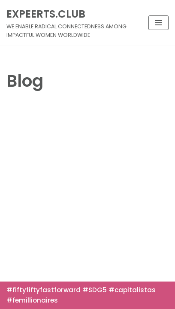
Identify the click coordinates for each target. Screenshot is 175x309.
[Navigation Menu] (158, 22)
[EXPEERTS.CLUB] (71, 22)
